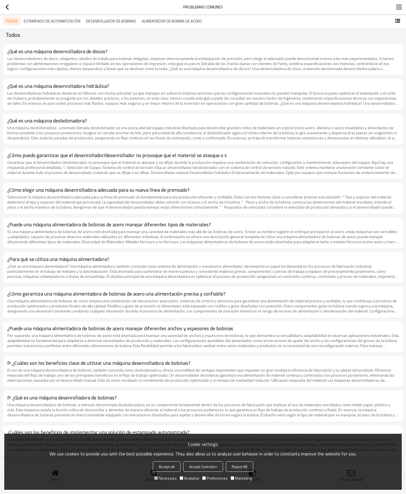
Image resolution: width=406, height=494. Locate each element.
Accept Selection (203, 467)
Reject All (239, 467)
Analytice (189, 478)
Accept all (167, 467)
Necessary (165, 478)
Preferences (215, 478)
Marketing (241, 478)
